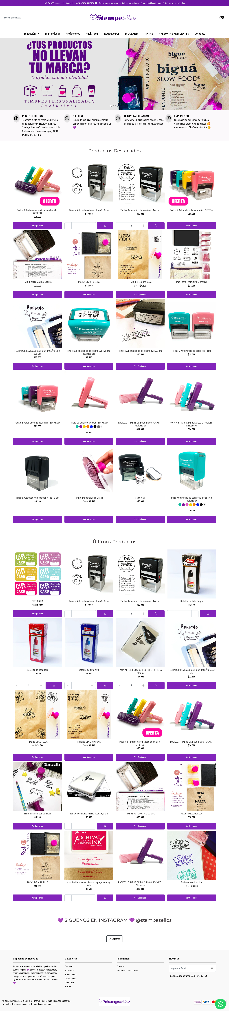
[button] (111, 106)
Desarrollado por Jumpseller (43, 1004)
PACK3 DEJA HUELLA (191, 813)
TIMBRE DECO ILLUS (37, 741)
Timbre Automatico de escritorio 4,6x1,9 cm (37, 497)
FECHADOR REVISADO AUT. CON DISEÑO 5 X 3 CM (191, 671)
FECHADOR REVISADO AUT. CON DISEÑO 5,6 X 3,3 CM (37, 352)
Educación (30, 33)
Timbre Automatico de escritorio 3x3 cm (89, 210)
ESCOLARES (132, 33)
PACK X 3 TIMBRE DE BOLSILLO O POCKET (191, 741)
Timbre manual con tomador (37, 813)
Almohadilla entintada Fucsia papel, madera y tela (88, 884)
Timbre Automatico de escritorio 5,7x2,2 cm (140, 350)
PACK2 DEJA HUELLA (89, 281)
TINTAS (148, 33)
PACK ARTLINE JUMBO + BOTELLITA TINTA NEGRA (140, 671)
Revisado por (111, 33)
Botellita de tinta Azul (89, 669)
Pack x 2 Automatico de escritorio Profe (191, 350)
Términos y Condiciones (127, 970)
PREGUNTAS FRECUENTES (174, 33)
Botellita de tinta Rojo (37, 669)
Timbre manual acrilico (192, 882)
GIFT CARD (37, 601)
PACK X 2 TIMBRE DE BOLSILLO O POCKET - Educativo (140, 884)
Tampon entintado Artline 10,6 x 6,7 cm (89, 813)
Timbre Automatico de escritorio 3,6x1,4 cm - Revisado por (89, 352)
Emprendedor (52, 33)
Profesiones (73, 33)
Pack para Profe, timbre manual (191, 281)
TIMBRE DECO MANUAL (140, 281)
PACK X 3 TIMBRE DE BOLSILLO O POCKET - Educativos (192, 424)
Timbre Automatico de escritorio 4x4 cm (140, 210)
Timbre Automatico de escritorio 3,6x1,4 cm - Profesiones (191, 499)
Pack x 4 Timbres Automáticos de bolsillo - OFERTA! (37, 212)
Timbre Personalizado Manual (89, 497)
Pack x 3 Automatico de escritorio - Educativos (37, 422)
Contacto (199, 33)
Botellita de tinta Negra (191, 601)
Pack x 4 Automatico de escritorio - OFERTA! (191, 210)
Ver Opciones (37, 225)
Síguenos (114, 939)
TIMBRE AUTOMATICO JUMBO (37, 281)
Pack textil (140, 497)
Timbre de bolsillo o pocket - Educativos (88, 422)
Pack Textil (92, 33)
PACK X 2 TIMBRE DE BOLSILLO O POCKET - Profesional (140, 424)
